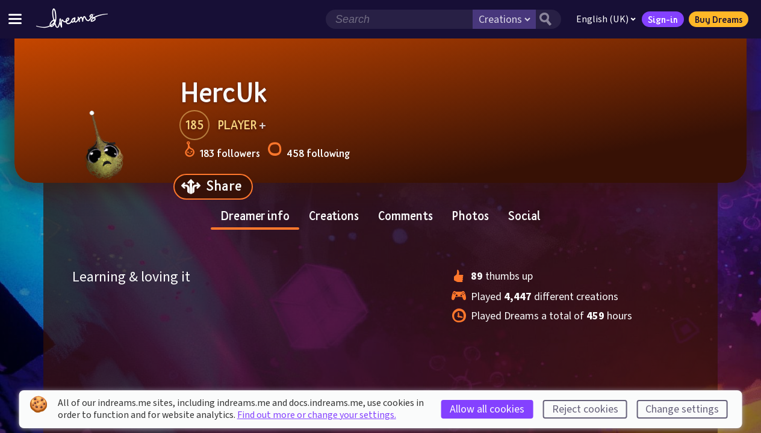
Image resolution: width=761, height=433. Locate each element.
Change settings (682, 409)
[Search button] (548, 19)
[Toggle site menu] (15, 19)
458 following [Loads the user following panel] (308, 151)
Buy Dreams (718, 19)
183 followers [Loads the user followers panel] (222, 151)
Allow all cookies (487, 409)
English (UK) (606, 19)
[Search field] (399, 19)
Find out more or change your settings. (316, 415)
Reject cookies (585, 409)
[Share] (213, 187)
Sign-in (663, 19)
